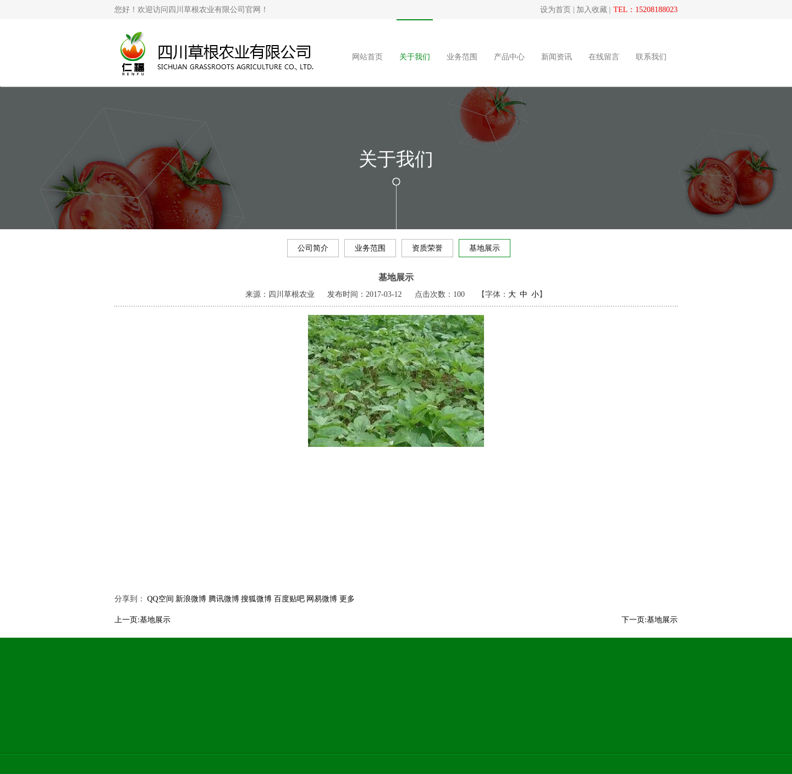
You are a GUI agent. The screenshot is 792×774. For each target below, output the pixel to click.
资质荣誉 (427, 250)
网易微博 (321, 611)
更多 (347, 611)
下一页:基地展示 (650, 632)
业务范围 (464, 57)
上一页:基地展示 (142, 632)
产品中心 (511, 57)
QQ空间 (160, 611)
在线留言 (606, 57)
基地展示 (484, 250)
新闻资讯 (558, 57)
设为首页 (555, 9)
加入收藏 (591, 9)
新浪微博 (190, 611)
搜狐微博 (256, 611)
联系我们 (653, 57)
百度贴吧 (289, 611)
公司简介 (313, 250)
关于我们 (417, 57)
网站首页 (369, 57)
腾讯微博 (223, 611)
